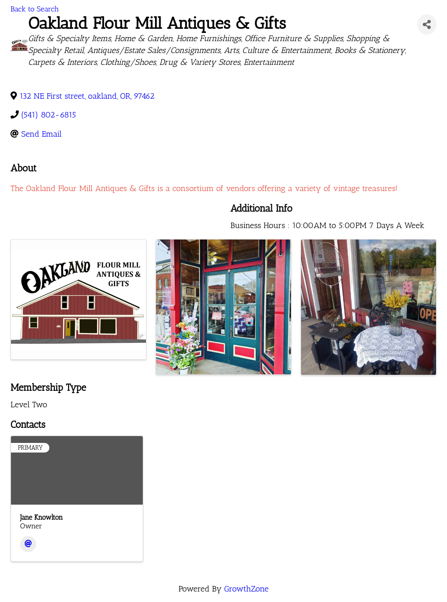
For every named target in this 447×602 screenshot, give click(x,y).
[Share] (426, 24)
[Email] (28, 544)
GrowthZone (246, 589)
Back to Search (35, 9)
